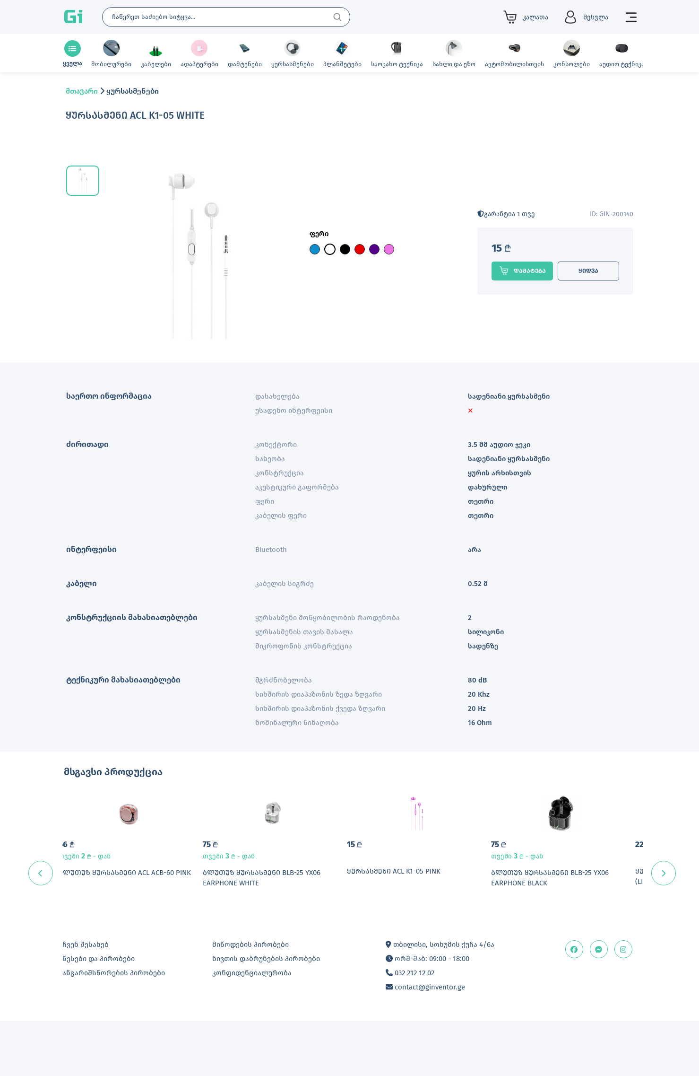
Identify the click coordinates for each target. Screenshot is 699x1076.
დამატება (522, 270)
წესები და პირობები (98, 1014)
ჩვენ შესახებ (85, 1000)
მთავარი (82, 91)
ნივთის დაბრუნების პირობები (266, 1014)
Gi (73, 17)
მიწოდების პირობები (250, 1000)
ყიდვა (588, 270)
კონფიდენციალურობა (252, 1028)
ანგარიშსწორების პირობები (113, 1028)
